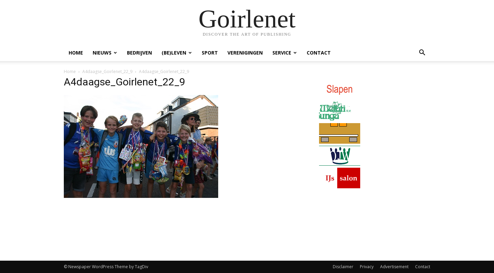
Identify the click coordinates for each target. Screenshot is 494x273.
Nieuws (105, 52)
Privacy (367, 267)
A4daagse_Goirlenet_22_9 (107, 71)
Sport (210, 52)
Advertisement (394, 267)
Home (76, 52)
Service (284, 52)
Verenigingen (245, 52)
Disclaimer (343, 267)
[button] (422, 53)
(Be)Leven (177, 52)
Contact (319, 52)
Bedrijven (139, 52)
